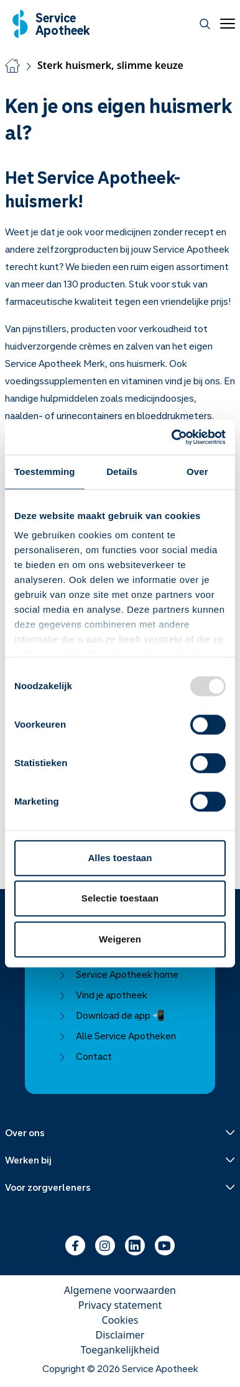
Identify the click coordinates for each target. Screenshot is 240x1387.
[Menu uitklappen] (120, 1132)
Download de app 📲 (111, 1015)
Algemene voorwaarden (120, 1290)
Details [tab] (121, 471)
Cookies (120, 1320)
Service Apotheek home (118, 974)
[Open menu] (225, 24)
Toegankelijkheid (120, 1350)
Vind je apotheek (102, 994)
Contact (85, 1056)
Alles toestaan (120, 857)
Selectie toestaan (120, 898)
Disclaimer (120, 1335)
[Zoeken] (205, 24)
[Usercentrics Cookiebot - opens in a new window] (172, 437)
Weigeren (120, 939)
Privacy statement (120, 1305)
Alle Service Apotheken (117, 1035)
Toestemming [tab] (44, 471)
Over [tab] (197, 471)
